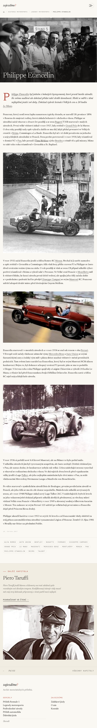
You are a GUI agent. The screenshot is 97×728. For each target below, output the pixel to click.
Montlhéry (83, 268)
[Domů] (4, 12)
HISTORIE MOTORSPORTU (18, 12)
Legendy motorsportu (13, 705)
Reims (15, 130)
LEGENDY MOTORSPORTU (40, 12)
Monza (58, 257)
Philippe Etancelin (19, 94)
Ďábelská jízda (9, 716)
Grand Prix (71, 122)
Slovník (6, 722)
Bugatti (58, 118)
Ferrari (84, 347)
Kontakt (55, 708)
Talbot (13, 472)
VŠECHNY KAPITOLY (83, 669)
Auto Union (72, 350)
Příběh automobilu (12, 712)
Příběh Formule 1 (11, 701)
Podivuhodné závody (12, 708)
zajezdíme (9, 5)
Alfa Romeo (10, 539)
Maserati (73, 276)
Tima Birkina (41, 137)
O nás (53, 705)
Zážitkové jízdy (58, 701)
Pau (19, 137)
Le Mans (87, 102)
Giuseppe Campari (51, 276)
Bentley (59, 137)
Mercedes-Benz (56, 350)
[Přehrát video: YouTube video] (48, 313)
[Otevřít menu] (91, 5)
